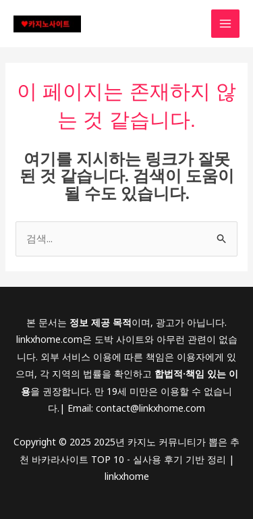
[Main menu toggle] (225, 23)
